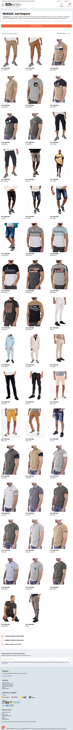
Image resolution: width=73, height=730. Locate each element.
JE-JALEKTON (4, 366)
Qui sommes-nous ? (6, 712)
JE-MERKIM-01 (29, 329)
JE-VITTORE (53, 181)
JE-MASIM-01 (28, 107)
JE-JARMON (28, 366)
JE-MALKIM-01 (53, 70)
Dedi (51, 728)
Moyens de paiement (6, 715)
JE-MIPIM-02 (4, 329)
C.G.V (3, 713)
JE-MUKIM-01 (28, 292)
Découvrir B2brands (7, 675)
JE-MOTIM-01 (28, 589)
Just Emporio (5, 68)
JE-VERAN (28, 218)
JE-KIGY (52, 329)
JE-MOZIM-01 (4, 589)
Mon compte (5, 714)
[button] (59, 1)
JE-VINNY (3, 218)
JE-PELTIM (28, 515)
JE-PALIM (3, 552)
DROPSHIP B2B (5, 688)
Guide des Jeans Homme (7, 683)
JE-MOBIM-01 (53, 107)
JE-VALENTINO (5, 255)
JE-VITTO (52, 440)
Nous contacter (5, 719)
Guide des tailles (5, 682)
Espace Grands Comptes (7, 686)
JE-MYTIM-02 (28, 255)
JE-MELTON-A (4, 626)
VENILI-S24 (52, 403)
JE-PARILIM (4, 478)
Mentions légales (10, 728)
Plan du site (17, 728)
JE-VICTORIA (4, 70)
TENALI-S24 (28, 440)
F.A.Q (3, 717)
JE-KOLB (27, 403)
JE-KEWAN (52, 366)
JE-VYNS (27, 181)
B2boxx (3, 687)
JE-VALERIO (53, 218)
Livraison (4, 718)
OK (69, 659)
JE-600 (27, 626)
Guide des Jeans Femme (7, 685)
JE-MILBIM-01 (4, 107)
